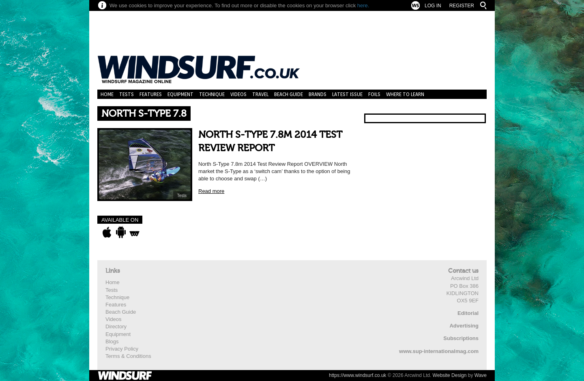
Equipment (180, 94)
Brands (317, 94)
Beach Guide (288, 94)
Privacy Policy (121, 349)
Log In (433, 6)
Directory (116, 326)
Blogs (112, 341)
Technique (212, 94)
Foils (374, 94)
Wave (480, 375)
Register (461, 6)
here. (363, 5)
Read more (211, 191)
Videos (238, 94)
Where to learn (405, 94)
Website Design (450, 375)
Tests (126, 94)
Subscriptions (461, 338)
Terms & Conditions (128, 356)
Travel (260, 94)
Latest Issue (347, 94)
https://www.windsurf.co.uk (357, 375)
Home (107, 94)
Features (151, 94)
